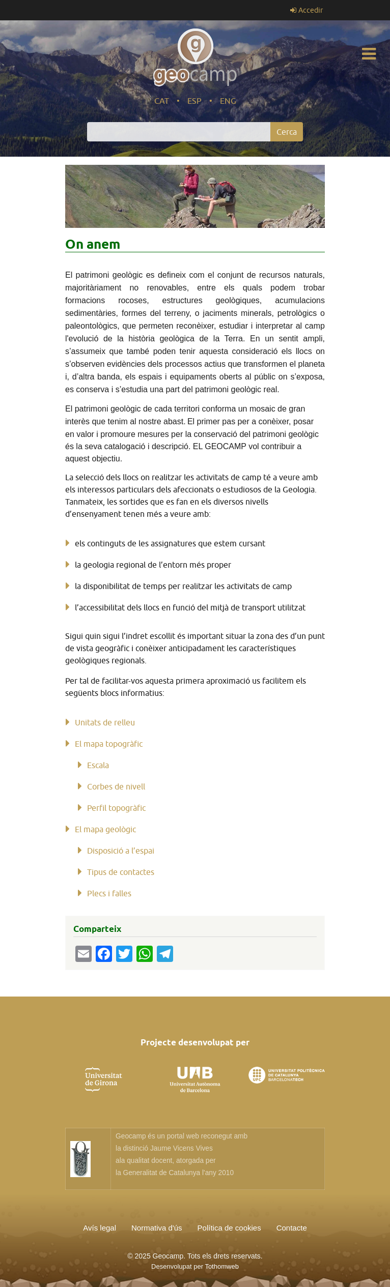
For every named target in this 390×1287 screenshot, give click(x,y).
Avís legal (99, 1227)
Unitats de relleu (105, 722)
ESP (194, 100)
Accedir (310, 10)
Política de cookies (229, 1227)
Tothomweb (221, 1266)
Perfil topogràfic (116, 807)
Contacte (291, 1227)
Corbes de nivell (116, 786)
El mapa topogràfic (109, 743)
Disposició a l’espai (120, 850)
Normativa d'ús (156, 1227)
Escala (98, 765)
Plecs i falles (109, 893)
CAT (161, 100)
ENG (228, 100)
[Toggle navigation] (368, 54)
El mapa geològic (105, 829)
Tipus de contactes (120, 871)
